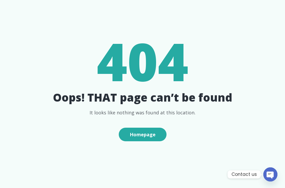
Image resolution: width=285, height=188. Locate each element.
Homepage (143, 134)
